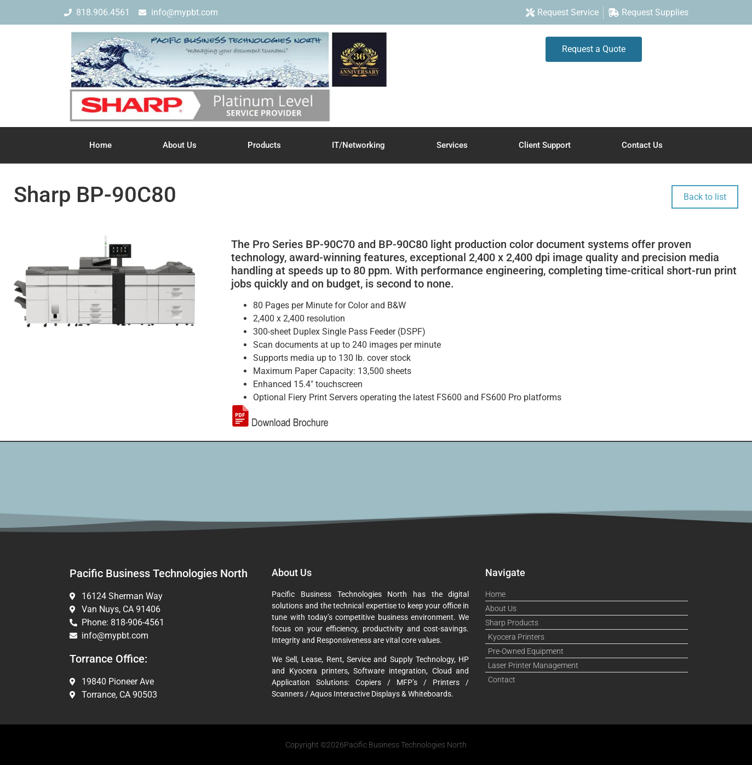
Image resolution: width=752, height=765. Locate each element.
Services (452, 145)
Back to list (705, 197)
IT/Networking (358, 145)
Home (100, 145)
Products (264, 145)
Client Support (545, 145)
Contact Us (642, 145)
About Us (180, 145)
